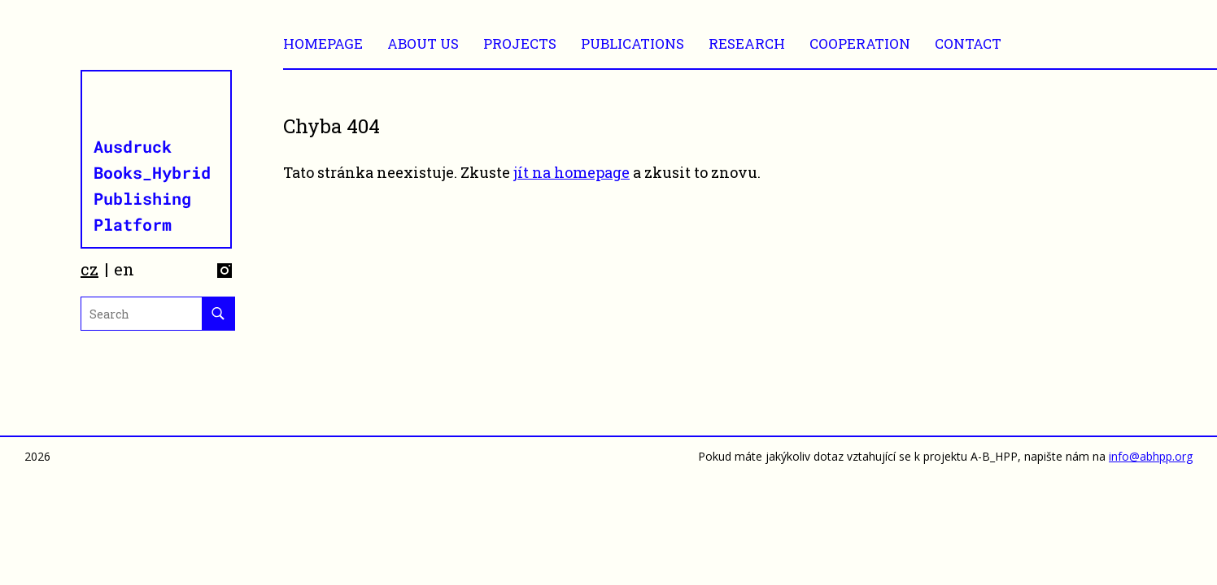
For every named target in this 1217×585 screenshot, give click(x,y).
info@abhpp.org (1151, 456)
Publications (632, 43)
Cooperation (859, 43)
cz (89, 269)
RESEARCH (747, 43)
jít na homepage (571, 172)
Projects (519, 43)
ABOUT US (423, 43)
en (124, 269)
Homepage (323, 43)
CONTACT (968, 43)
